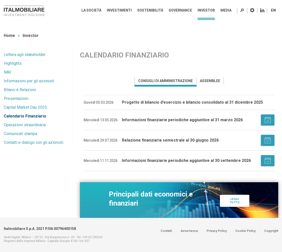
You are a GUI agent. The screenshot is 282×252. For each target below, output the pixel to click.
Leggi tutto (235, 205)
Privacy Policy (217, 230)
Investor (31, 35)
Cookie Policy (245, 230)
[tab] (165, 81)
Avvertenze (189, 230)
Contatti (166, 230)
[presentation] (165, 81)
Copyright (271, 230)
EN (273, 10)
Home (9, 35)
